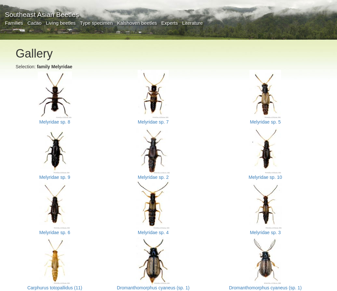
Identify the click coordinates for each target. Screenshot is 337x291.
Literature (192, 23)
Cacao (34, 23)
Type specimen (96, 23)
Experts (169, 23)
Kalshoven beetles (137, 23)
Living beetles (61, 23)
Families (14, 23)
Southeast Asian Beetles (42, 14)
